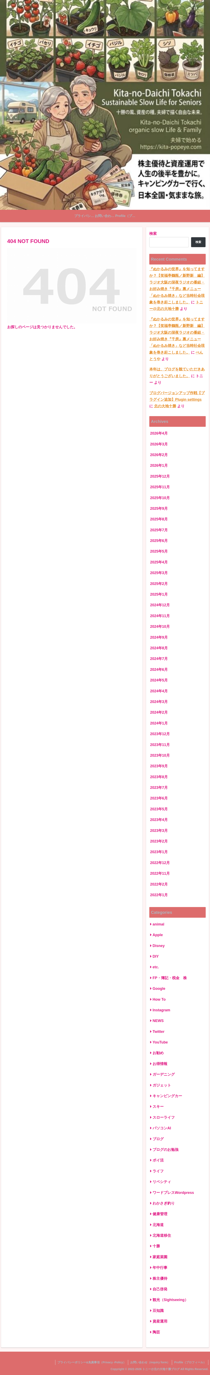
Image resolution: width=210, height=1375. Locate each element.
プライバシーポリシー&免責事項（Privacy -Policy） (91, 1362)
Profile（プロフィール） (190, 1362)
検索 (153, 234)
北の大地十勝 (165, 406)
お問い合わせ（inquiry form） (150, 1362)
